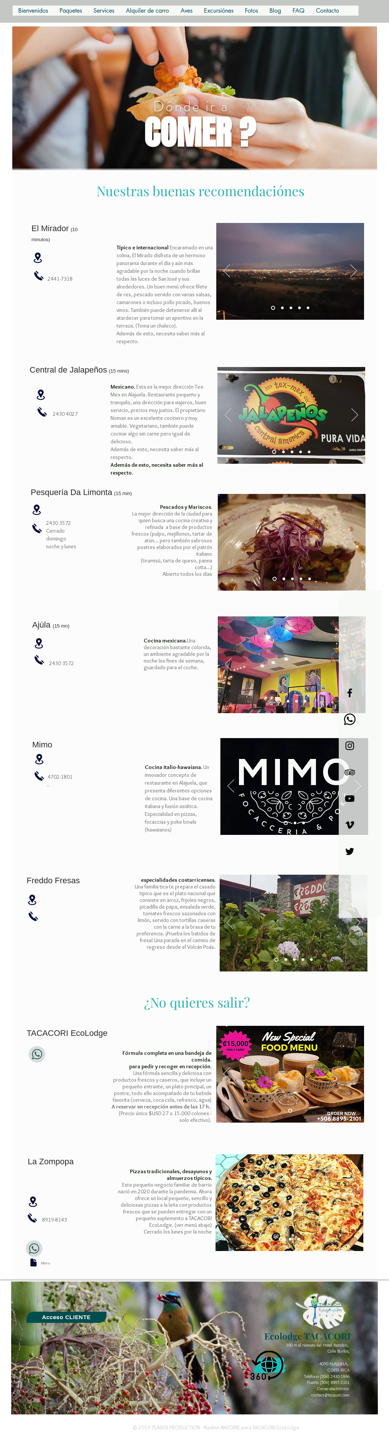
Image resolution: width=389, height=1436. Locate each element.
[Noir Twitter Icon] (349, 851)
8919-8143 (54, 1219)
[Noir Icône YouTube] (349, 798)
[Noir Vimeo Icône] (349, 825)
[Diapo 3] (273, 308)
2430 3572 (61, 663)
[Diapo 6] (290, 1111)
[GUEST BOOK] (66, 1317)
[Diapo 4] (282, 308)
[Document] (33, 1262)
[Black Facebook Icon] (349, 693)
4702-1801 (60, 776)
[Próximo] (353, 271)
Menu (45, 1263)
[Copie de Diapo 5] (299, 308)
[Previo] (226, 271)
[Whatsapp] (349, 719)
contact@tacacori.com (330, 1395)
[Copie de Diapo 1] (296, 701)
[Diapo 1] (274, 452)
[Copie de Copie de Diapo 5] (308, 308)
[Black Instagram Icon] (349, 745)
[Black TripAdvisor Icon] (349, 772)
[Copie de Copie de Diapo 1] (305, 701)
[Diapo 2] (283, 452)
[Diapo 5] (291, 308)
